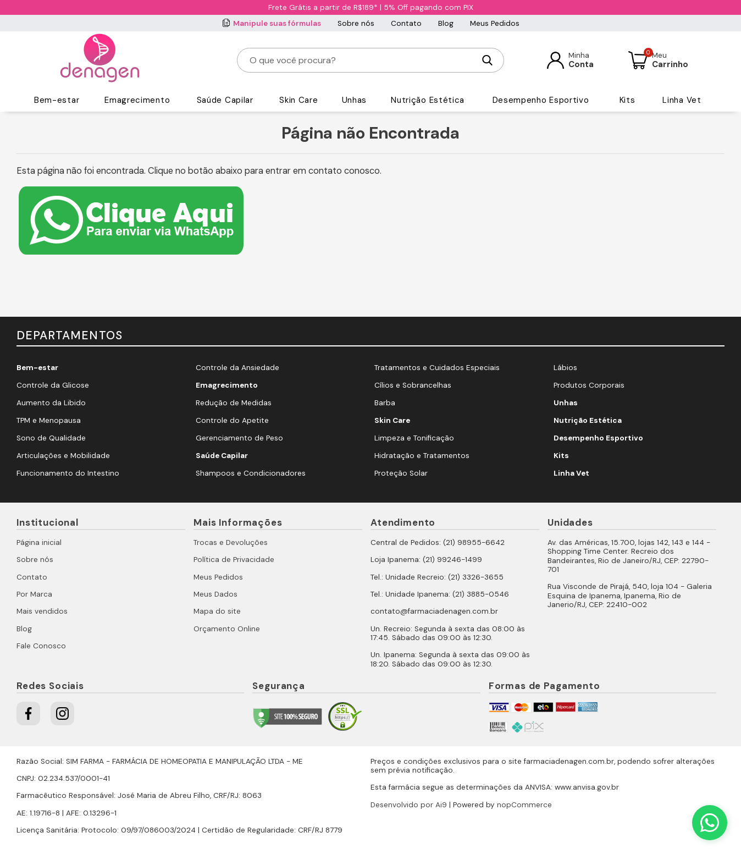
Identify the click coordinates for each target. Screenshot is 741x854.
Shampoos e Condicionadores (251, 473)
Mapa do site (217, 611)
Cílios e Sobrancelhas (412, 385)
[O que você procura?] (361, 60)
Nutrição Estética (427, 100)
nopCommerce (524, 804)
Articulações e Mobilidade (63, 455)
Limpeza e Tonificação (414, 438)
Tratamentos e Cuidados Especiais (437, 367)
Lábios (565, 367)
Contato (406, 23)
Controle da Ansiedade (237, 367)
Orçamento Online (226, 628)
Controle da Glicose (52, 385)
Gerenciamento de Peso (239, 438)
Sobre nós (356, 23)
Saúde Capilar (225, 100)
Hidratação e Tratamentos (421, 455)
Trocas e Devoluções (230, 542)
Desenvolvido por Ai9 (408, 804)
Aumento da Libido (51, 402)
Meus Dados (215, 594)
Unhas (354, 100)
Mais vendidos (42, 611)
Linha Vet (681, 100)
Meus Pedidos (494, 23)
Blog (446, 23)
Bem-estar (56, 100)
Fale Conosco (41, 646)
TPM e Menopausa (48, 420)
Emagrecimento (137, 100)
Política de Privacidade (233, 559)
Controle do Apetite (232, 420)
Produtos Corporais (589, 385)
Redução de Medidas (234, 402)
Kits (627, 100)
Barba (384, 402)
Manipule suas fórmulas (277, 23)
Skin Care (298, 100)
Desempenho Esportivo (541, 100)
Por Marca (34, 594)
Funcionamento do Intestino (67, 473)
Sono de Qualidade (51, 438)
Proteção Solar (401, 473)
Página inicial (39, 542)
